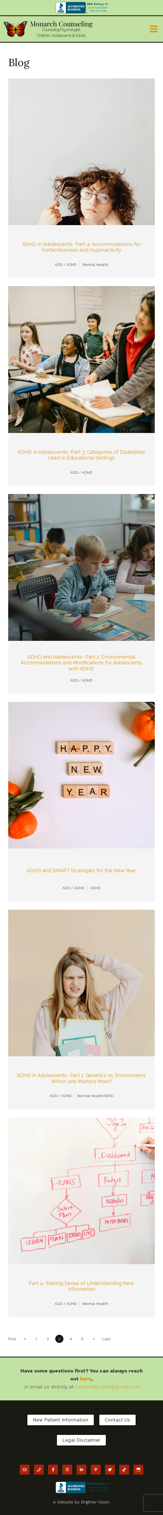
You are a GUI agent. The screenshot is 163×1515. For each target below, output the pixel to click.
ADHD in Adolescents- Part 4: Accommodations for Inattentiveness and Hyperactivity (81, 247)
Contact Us (117, 1420)
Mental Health (95, 264)
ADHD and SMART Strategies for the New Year (81, 870)
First (12, 1339)
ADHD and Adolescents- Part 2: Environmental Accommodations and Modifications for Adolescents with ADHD (81, 662)
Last (106, 1339)
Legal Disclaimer (81, 1440)
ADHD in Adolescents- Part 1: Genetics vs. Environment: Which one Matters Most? (81, 1078)
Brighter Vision (95, 1502)
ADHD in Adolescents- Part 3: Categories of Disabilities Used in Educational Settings (81, 455)
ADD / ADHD (66, 264)
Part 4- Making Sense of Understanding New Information (81, 1286)
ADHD (95, 888)
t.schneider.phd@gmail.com (107, 1386)
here (85, 1379)
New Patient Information (60, 1420)
